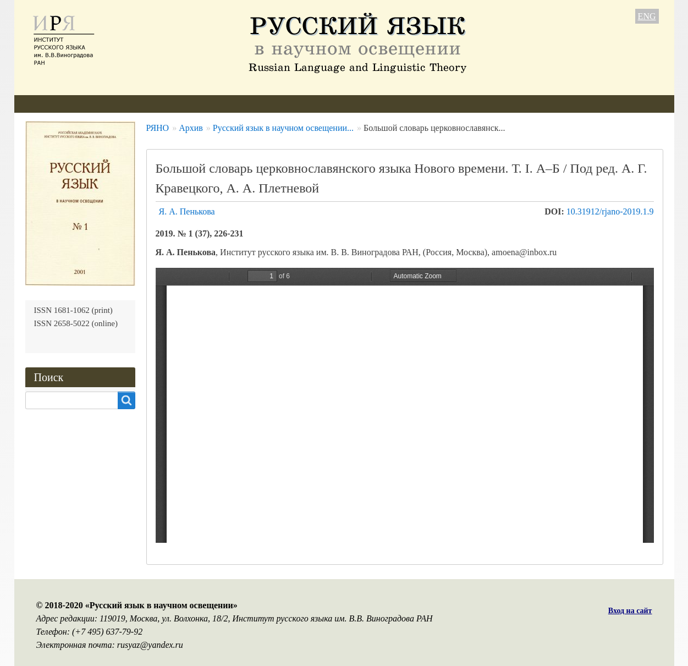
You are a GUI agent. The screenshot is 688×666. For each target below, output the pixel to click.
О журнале (45, 103)
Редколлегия (111, 103)
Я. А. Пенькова (187, 211)
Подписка (351, 103)
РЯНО (157, 128)
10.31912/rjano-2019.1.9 (610, 211)
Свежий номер (239, 103)
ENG (647, 16)
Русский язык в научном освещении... (283, 128)
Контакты (410, 103)
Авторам (173, 103)
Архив (299, 103)
